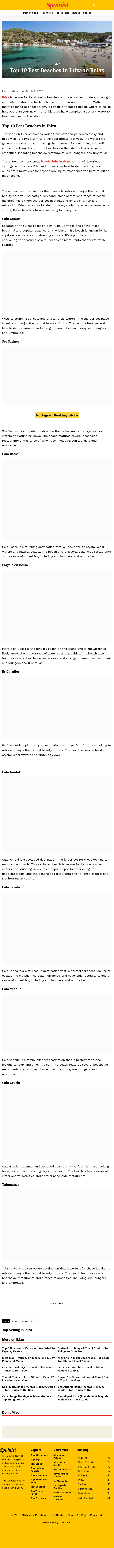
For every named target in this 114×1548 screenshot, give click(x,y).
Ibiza (57, 64)
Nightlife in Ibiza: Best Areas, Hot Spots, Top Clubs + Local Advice (84, 1359)
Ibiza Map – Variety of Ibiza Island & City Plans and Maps (28, 1359)
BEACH (15, 1321)
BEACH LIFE (28, 1321)
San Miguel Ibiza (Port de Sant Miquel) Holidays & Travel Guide (83, 1398)
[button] (94, 5)
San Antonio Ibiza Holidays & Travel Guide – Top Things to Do (81, 1388)
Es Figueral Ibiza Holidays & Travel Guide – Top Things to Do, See (28, 1388)
